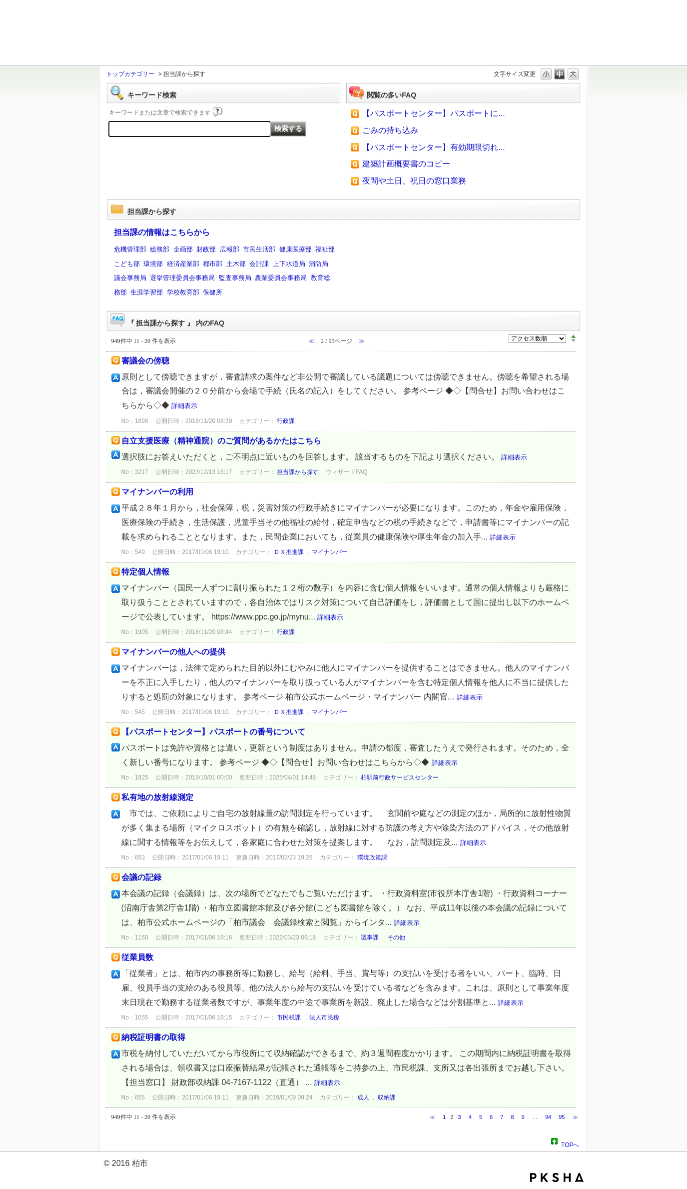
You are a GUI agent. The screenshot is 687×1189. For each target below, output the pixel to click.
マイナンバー (330, 552)
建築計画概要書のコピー (406, 164)
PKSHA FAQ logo (557, 1177)
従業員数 (137, 957)
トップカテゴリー (130, 74)
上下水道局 (289, 264)
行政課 (286, 421)
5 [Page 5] (480, 1117)
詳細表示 (184, 406)
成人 (363, 1097)
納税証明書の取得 (153, 1037)
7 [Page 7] (501, 1117)
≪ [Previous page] (432, 1117)
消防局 (318, 264)
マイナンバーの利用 (157, 492)
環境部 (153, 264)
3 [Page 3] (459, 1117)
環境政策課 (372, 857)
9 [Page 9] (523, 1117)
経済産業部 (183, 264)
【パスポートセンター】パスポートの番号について (213, 732)
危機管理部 (130, 249)
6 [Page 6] (491, 1117)
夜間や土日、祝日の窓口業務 (414, 180)
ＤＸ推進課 (289, 552)
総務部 (159, 249)
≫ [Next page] (575, 1117)
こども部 (127, 264)
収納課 (387, 1097)
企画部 (183, 249)
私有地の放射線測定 (157, 797)
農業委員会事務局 (281, 278)
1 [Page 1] (444, 1117)
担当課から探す (298, 472)
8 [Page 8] (512, 1117)
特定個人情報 (145, 572)
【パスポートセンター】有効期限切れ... (433, 147)
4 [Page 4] (470, 1117)
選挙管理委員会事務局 (182, 278)
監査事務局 (235, 278)
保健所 (212, 292)
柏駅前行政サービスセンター (400, 777)
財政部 (206, 249)
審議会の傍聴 (145, 360)
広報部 (229, 249)
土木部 (236, 264)
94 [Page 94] (548, 1117)
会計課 (259, 264)
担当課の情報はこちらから (162, 232)
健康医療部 (295, 249)
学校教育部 (183, 292)
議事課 (370, 937)
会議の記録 (141, 877)
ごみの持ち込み (390, 130)
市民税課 (289, 1017)
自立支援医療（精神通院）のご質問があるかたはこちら (221, 440)
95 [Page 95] (562, 1117)
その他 (396, 937)
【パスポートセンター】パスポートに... (433, 113)
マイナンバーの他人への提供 (173, 652)
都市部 (212, 264)
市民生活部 (259, 249)
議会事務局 (130, 278)
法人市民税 (324, 1017)
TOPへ (570, 1144)
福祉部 (325, 249)
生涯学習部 (146, 292)
